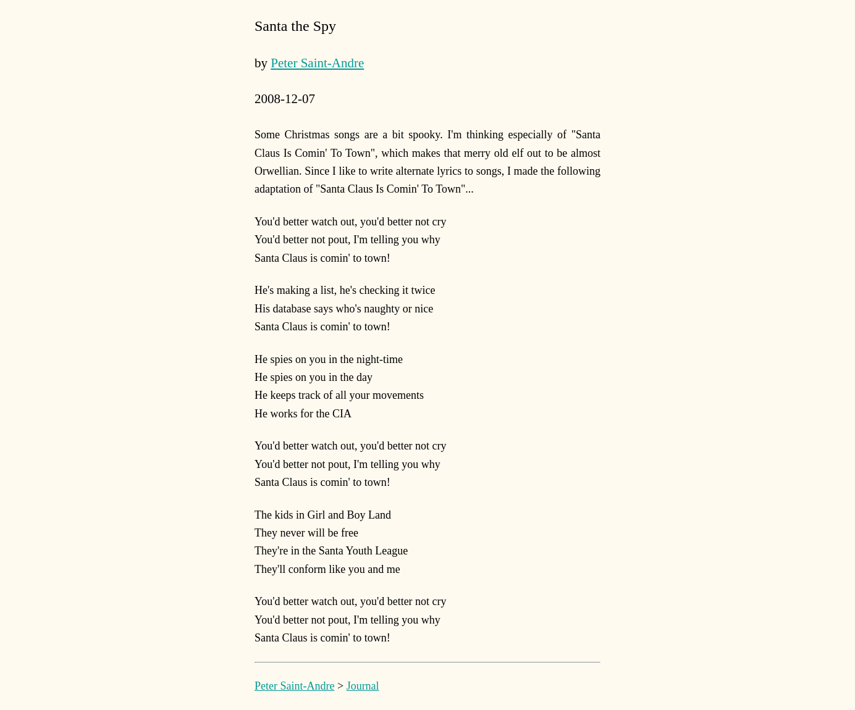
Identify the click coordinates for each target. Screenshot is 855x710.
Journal (363, 686)
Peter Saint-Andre (317, 63)
